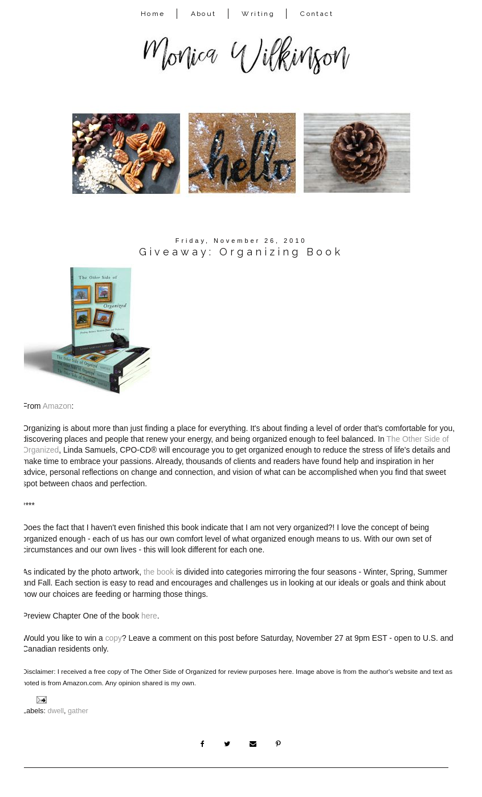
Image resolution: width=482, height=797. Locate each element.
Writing (258, 14)
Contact (316, 14)
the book (159, 571)
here (149, 615)
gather (78, 711)
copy (113, 638)
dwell (55, 711)
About (204, 14)
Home (153, 14)
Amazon (57, 405)
